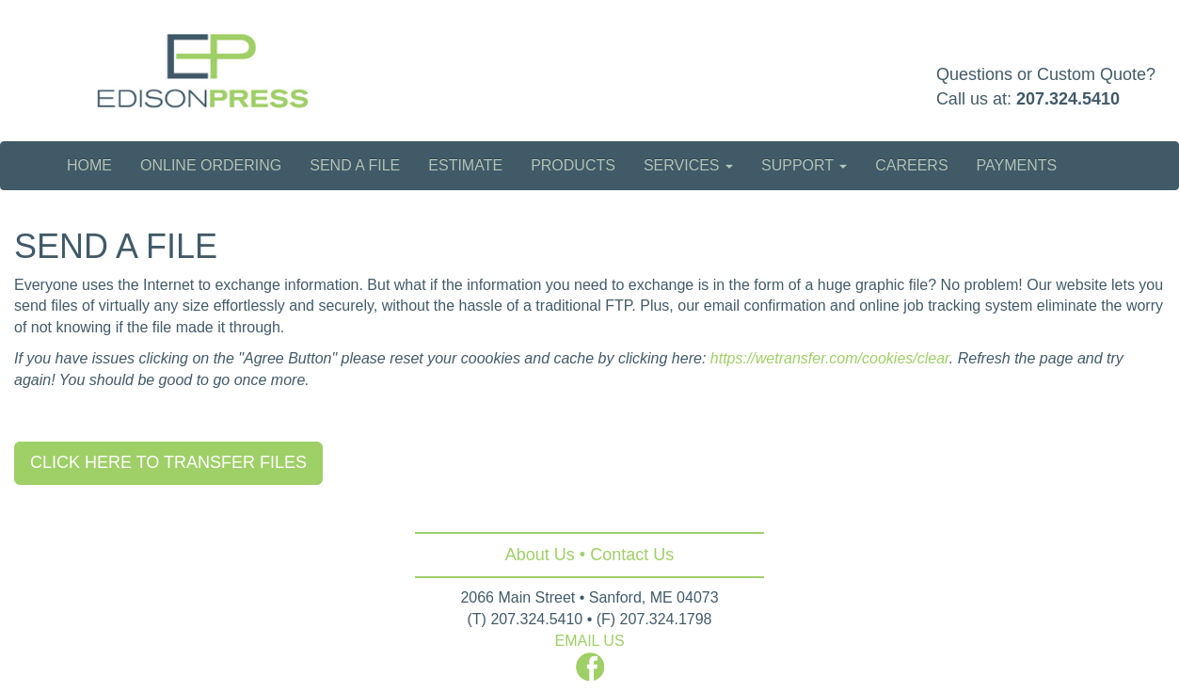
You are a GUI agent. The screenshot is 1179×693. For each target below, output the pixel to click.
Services (688, 165)
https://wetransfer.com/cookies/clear (829, 358)
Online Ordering (210, 165)
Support (804, 165)
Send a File (355, 165)
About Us (540, 554)
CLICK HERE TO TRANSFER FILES (168, 462)
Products (573, 165)
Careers (911, 165)
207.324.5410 (1068, 98)
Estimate (465, 165)
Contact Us (632, 554)
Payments (1017, 165)
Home (89, 165)
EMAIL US (589, 641)
